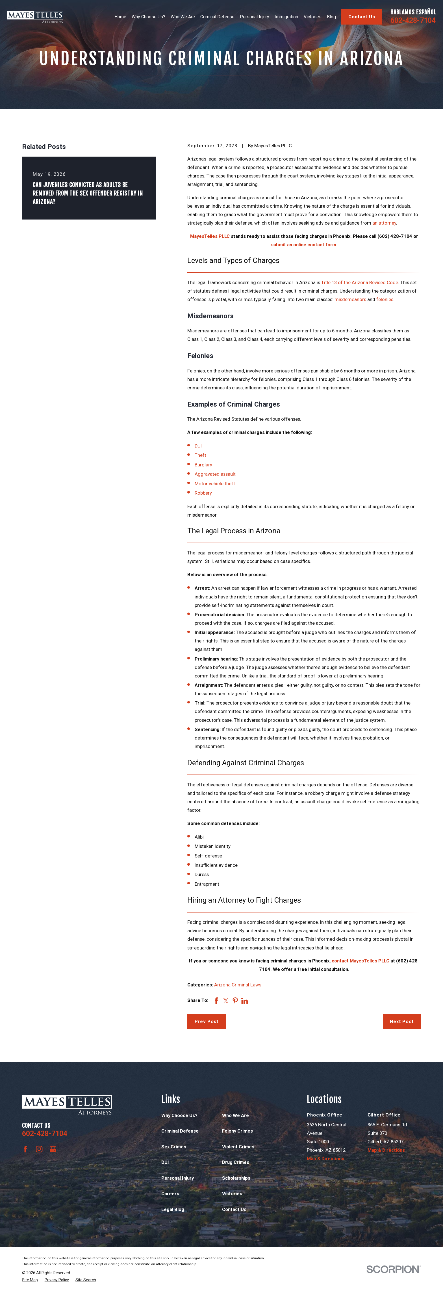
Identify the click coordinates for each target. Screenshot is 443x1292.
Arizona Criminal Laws (237, 985)
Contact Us (361, 16)
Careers (170, 1193)
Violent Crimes (238, 1147)
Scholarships (236, 1178)
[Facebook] (25, 1149)
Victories (232, 1193)
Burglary (203, 465)
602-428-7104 (413, 20)
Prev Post (207, 1021)
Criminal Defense (180, 1131)
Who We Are (235, 1115)
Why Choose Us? (179, 1115)
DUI (198, 446)
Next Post (402, 1021)
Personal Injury (177, 1178)
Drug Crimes (235, 1162)
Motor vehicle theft (215, 483)
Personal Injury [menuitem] (254, 16)
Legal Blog (172, 1209)
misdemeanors (350, 299)
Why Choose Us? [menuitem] (148, 16)
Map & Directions (325, 1158)
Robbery (203, 493)
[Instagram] (39, 1149)
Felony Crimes (237, 1131)
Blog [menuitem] (331, 16)
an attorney (384, 223)
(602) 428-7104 (394, 236)
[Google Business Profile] (53, 1149)
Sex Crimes (173, 1147)
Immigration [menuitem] (286, 16)
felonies (384, 299)
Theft (200, 455)
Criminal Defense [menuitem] (217, 16)
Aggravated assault (215, 474)
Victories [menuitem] (313, 16)
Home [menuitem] (120, 16)
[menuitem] (30, 1280)
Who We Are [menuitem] (183, 16)
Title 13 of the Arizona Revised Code (359, 282)
